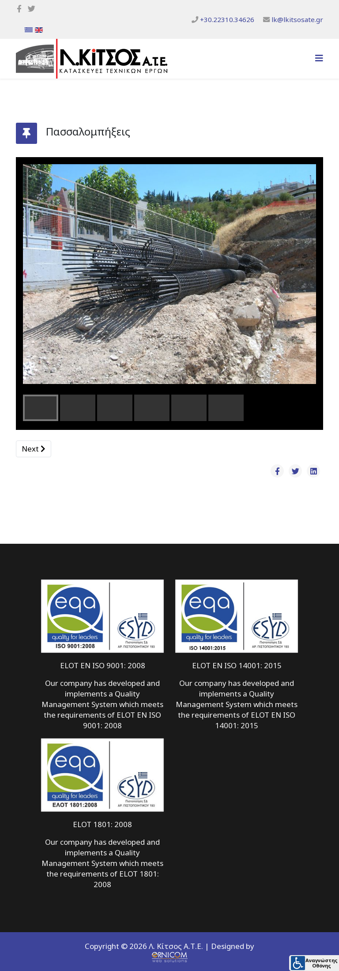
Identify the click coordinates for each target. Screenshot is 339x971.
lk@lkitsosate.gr (297, 19)
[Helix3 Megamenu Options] (319, 58)
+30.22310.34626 (227, 19)
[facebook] (19, 9)
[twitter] (31, 9)
